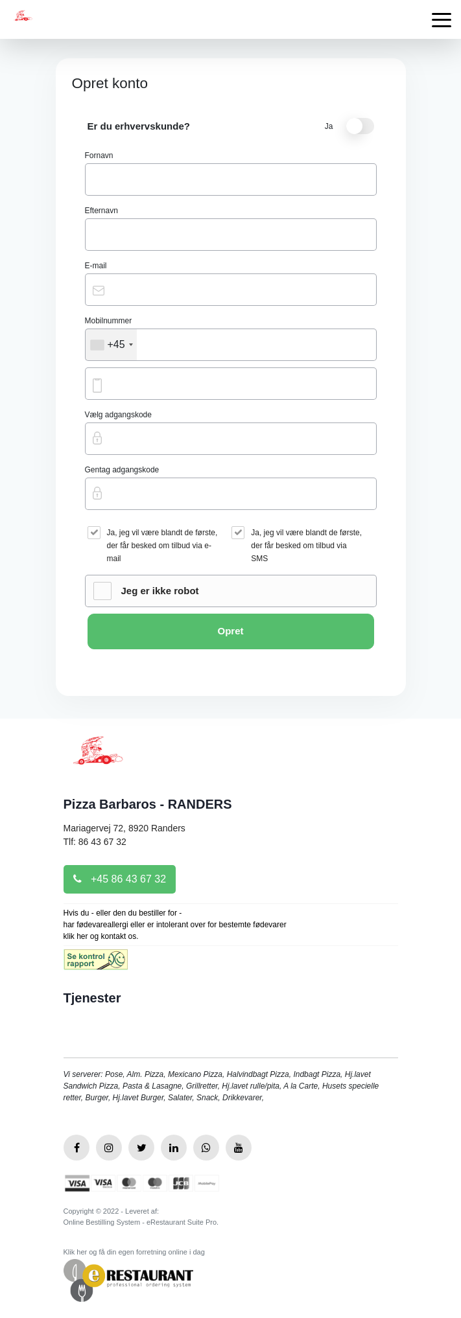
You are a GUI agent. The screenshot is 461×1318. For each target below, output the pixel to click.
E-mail (96, 265)
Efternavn (101, 210)
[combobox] (111, 344)
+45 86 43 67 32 (120, 878)
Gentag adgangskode (122, 469)
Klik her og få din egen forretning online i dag (134, 1252)
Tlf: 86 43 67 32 (95, 842)
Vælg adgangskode (118, 414)
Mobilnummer (108, 320)
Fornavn (99, 155)
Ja (349, 126)
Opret (230, 630)
